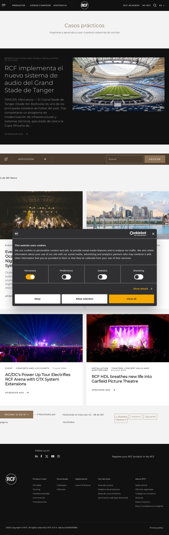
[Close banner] (153, 234)
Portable (37, 484)
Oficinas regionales (144, 488)
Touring (36, 488)
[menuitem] (40, 5)
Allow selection (84, 298)
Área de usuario (105, 484)
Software (61, 488)
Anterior (136, 415)
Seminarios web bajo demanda (113, 497)
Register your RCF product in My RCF (133, 455)
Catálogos (62, 484)
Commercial (39, 497)
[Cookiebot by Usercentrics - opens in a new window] (132, 233)
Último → (121, 419)
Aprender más (13, 134)
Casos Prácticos (83, 484)
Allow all (131, 298)
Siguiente (150, 415)
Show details (140, 288)
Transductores (40, 501)
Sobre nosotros (142, 501)
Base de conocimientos (109, 492)
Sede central (141, 484)
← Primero (121, 415)
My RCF (146, 5)
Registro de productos (109, 488)
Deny (38, 298)
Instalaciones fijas (41, 492)
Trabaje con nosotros (145, 492)
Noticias (139, 497)
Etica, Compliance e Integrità (149, 505)
